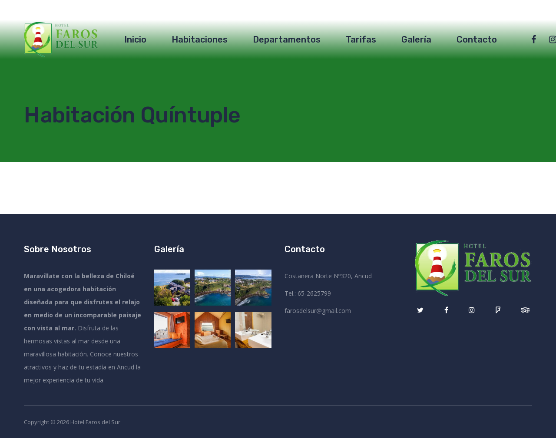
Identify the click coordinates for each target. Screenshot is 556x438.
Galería (416, 39)
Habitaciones (200, 39)
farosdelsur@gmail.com (318, 310)
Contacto (477, 39)
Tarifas (361, 39)
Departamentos (287, 39)
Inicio (135, 39)
